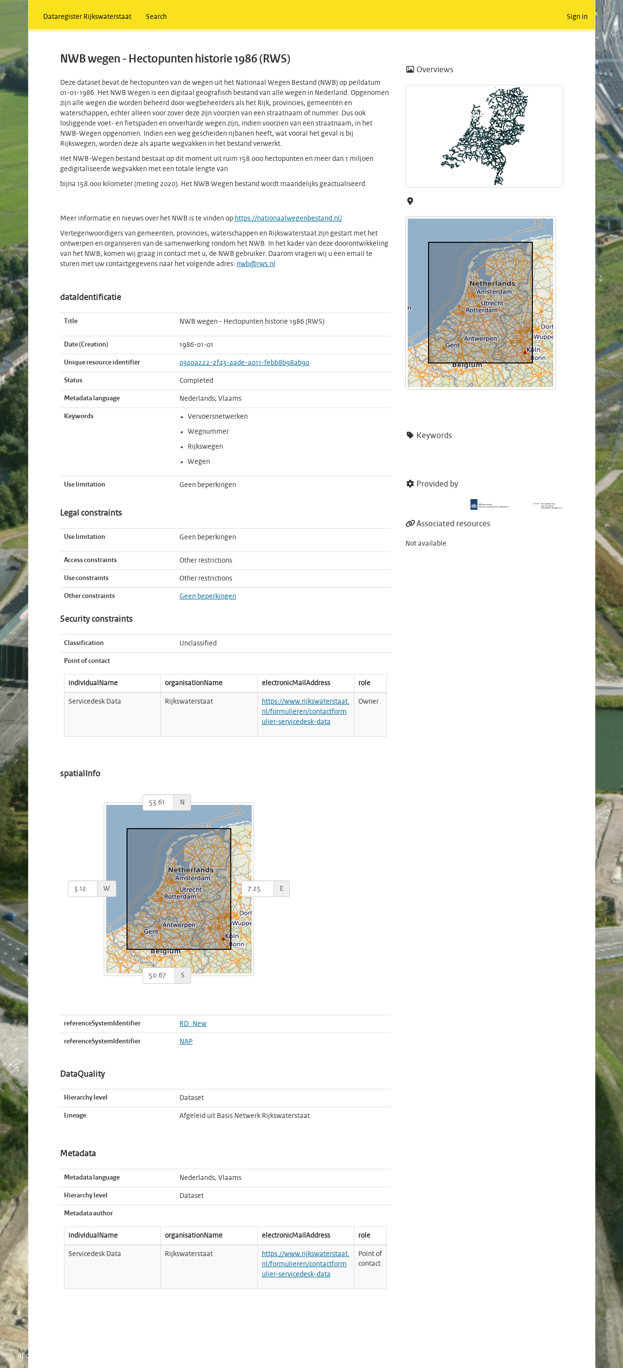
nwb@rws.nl (256, 264)
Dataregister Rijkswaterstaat (87, 17)
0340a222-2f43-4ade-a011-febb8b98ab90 (244, 363)
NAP (185, 1041)
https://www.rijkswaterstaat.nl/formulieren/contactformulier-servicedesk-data (306, 711)
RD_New (193, 1024)
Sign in (577, 17)
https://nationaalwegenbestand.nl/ (288, 218)
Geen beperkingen (207, 596)
